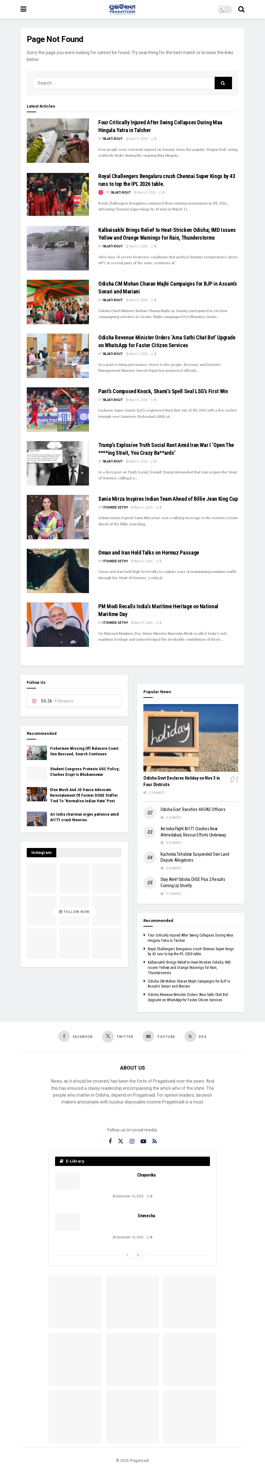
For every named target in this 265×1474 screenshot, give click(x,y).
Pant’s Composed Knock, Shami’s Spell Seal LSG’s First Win (163, 391)
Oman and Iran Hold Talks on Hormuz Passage (148, 552)
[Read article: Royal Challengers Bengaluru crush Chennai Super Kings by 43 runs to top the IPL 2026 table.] (58, 194)
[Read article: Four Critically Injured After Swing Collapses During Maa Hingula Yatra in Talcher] (58, 140)
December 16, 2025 (128, 1196)
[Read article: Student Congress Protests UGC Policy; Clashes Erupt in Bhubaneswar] (37, 773)
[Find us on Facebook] (75, 1036)
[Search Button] (241, 9)
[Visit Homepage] (122, 9)
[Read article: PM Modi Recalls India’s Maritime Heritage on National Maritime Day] (58, 624)
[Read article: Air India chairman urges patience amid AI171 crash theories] (37, 819)
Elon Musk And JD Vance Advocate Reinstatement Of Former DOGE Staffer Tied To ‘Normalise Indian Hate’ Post (84, 795)
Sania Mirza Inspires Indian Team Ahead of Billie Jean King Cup (168, 498)
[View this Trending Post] (100, 192)
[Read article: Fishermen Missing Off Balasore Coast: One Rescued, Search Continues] (37, 753)
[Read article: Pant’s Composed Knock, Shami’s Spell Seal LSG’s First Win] (58, 409)
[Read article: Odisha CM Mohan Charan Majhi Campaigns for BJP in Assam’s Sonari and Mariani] (58, 302)
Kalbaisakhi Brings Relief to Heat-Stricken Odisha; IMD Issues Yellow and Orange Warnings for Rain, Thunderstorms (189, 967)
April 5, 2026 (137, 138)
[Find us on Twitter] (117, 1037)
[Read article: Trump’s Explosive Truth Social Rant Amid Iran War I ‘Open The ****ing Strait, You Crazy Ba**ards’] (58, 463)
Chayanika (146, 1174)
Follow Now (74, 912)
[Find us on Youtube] (158, 1036)
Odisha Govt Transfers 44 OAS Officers (192, 809)
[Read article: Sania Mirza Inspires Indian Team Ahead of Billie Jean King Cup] (58, 517)
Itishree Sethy (115, 507)
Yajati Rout (113, 138)
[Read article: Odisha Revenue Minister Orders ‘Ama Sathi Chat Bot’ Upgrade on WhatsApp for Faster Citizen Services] (58, 356)
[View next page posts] (138, 1255)
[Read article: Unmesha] (67, 1222)
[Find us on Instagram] (132, 1141)
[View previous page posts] (127, 1255)
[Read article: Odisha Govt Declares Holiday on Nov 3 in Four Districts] (190, 738)
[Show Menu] (23, 9)
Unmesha (146, 1215)
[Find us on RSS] (195, 1036)
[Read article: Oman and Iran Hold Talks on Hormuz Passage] (58, 571)
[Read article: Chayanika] (67, 1181)
